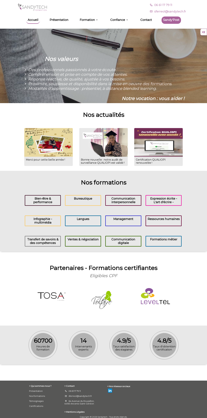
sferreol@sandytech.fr (170, 11)
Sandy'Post (171, 20)
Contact (146, 20)
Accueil (33, 20)
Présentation (59, 20)
